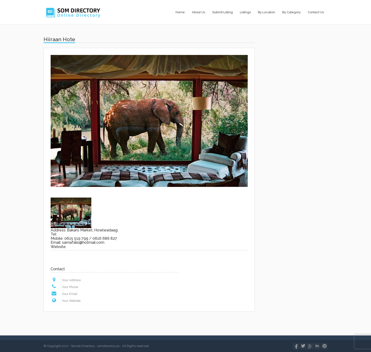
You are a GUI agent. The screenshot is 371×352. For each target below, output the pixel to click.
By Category (291, 12)
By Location (266, 12)
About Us (198, 12)
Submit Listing (222, 12)
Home (180, 12)
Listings (245, 12)
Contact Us (316, 12)
